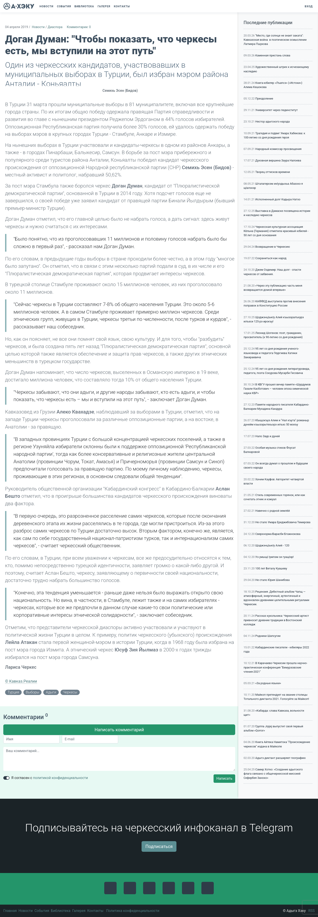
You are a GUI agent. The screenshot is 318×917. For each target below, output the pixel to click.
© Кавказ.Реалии (21, 681)
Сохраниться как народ (270, 258)
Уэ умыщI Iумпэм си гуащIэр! (274, 557)
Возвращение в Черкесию (272, 246)
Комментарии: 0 (79, 27)
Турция (13, 692)
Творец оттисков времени (272, 172)
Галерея (78, 911)
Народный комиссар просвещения (278, 149)
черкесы (70, 692)
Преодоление (264, 98)
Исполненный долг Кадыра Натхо (277, 199)
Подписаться (158, 846)
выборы (32, 692)
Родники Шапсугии (267, 635)
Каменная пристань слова (272, 55)
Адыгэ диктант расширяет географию (280, 758)
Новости (38, 27)
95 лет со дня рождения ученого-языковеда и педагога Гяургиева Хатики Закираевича (271, 353)
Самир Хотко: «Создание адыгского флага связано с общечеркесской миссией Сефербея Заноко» (273, 773)
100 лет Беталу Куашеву (271, 568)
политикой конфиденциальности (60, 778)
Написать (224, 778)
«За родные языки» (268, 683)
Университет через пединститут (276, 110)
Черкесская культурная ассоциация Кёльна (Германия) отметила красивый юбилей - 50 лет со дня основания (276, 231)
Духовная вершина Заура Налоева (278, 160)
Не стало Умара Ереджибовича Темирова (282, 522)
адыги (51, 692)
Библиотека (60, 911)
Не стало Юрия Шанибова (272, 580)
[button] (134, 6)
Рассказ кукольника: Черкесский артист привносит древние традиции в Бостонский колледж (276, 620)
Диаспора (55, 27)
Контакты (95, 911)
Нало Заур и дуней (267, 436)
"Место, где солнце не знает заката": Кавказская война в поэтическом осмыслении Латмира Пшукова (275, 40)
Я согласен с (49, 778)
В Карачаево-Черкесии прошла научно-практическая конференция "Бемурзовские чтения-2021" (275, 667)
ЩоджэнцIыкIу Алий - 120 (272, 545)
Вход (309, 6)
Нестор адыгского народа (272, 121)
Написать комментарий (119, 729)
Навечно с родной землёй (272, 510)
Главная (10, 911)
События (41, 911)
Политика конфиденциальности (132, 911)
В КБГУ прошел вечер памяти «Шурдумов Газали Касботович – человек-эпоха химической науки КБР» (277, 388)
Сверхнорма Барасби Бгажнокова (277, 534)
